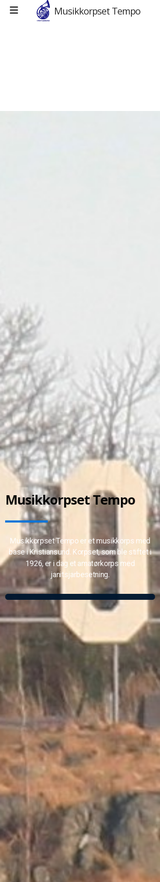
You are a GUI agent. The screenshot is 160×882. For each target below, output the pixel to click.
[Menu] (13, 10)
